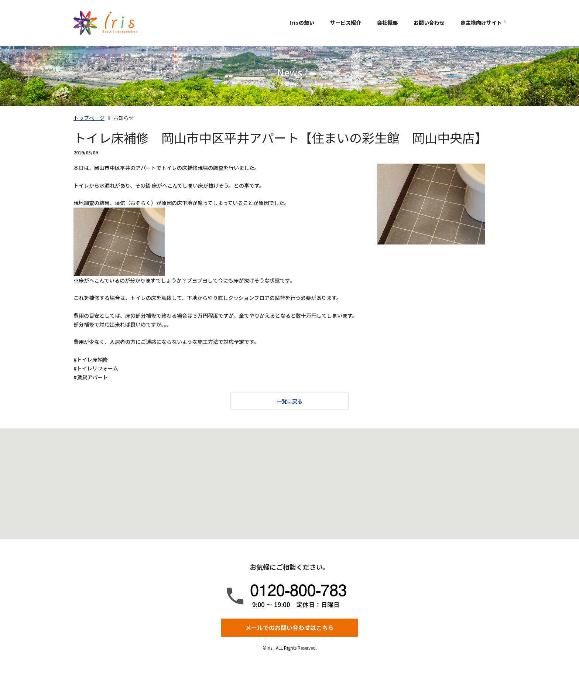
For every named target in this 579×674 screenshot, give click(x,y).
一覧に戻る (289, 401)
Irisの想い (302, 22)
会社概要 (387, 22)
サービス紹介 (345, 22)
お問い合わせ (429, 22)
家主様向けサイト (481, 22)
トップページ (89, 118)
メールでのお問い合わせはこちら (289, 627)
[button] (289, 477)
